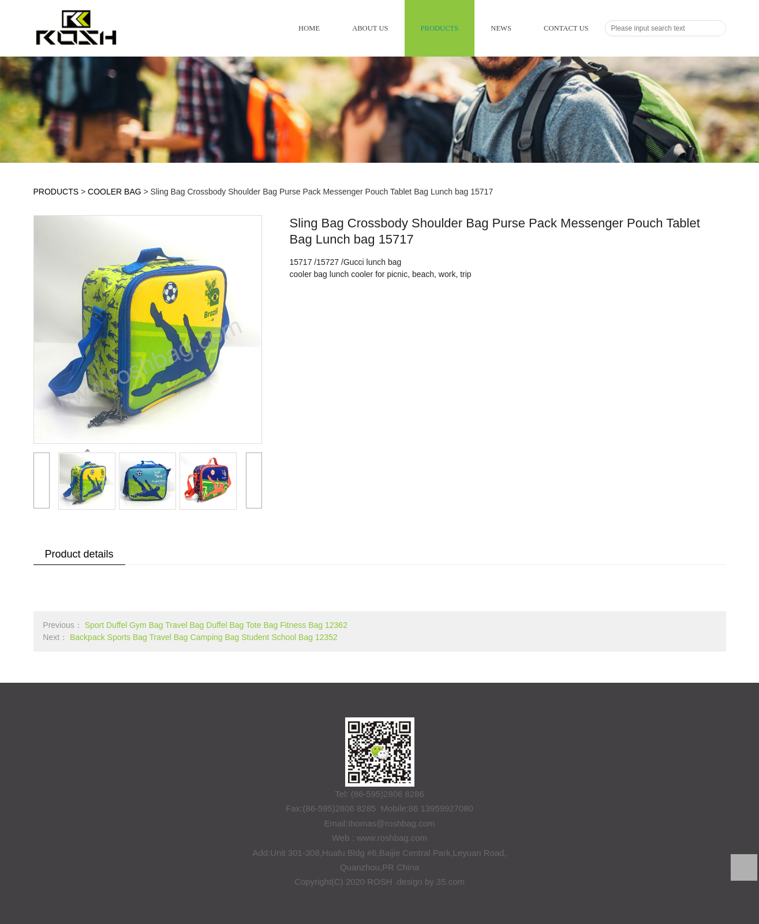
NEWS (501, 28)
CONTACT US (566, 28)
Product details (79, 554)
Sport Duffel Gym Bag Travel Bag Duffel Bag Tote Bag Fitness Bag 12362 (216, 625)
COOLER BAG (114, 191)
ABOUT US (370, 28)
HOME (309, 28)
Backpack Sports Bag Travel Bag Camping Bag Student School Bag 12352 (204, 637)
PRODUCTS (440, 28)
